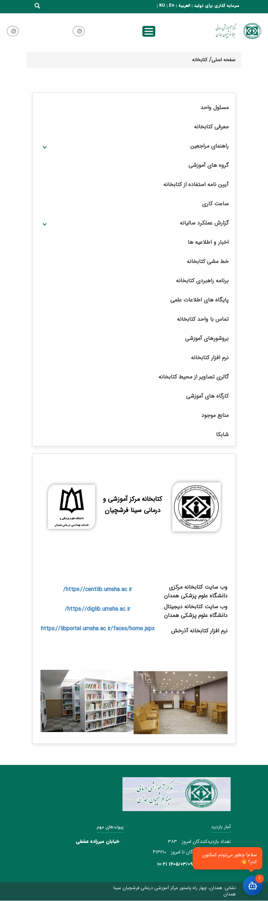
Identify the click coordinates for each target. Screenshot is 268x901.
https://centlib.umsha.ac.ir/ (97, 589)
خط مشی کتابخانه (208, 261)
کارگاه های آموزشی (207, 396)
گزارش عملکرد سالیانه (204, 223)
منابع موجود (215, 415)
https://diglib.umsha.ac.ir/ (97, 609)
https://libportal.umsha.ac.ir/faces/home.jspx (98, 628)
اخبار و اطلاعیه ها (208, 242)
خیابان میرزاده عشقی (97, 841)
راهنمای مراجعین (209, 146)
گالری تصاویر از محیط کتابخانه (193, 377)
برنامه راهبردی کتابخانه (202, 280)
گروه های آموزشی (208, 165)
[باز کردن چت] (252, 885)
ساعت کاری (215, 203)
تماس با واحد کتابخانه (203, 319)
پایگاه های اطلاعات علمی (199, 300)
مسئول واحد (214, 107)
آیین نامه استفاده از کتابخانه (196, 184)
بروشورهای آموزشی (207, 338)
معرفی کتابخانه (211, 126)
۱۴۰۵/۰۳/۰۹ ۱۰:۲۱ (175, 864)
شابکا (222, 434)
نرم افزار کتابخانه (210, 357)
